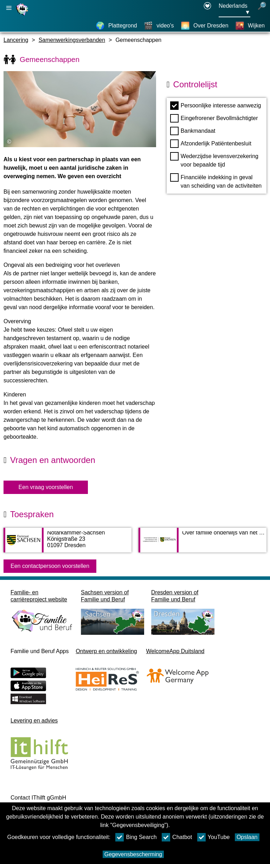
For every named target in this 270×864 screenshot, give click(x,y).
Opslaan (247, 837)
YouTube (213, 837)
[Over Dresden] (204, 25)
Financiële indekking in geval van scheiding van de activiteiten (216, 181)
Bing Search (135, 837)
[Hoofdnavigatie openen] (9, 8)
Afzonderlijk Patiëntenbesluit (210, 143)
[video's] (158, 25)
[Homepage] (23, 15)
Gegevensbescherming (133, 854)
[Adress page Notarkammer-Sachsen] (67, 543)
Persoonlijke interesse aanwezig (215, 105)
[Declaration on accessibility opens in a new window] (207, 9)
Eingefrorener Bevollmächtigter (214, 118)
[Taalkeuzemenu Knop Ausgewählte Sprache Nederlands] (234, 9)
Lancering (16, 40)
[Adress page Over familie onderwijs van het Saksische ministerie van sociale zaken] (202, 543)
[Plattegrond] (116, 25)
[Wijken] (249, 25)
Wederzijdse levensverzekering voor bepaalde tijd (214, 160)
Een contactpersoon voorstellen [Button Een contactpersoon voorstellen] (50, 566)
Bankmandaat (193, 131)
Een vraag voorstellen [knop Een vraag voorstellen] (46, 487)
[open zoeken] (261, 9)
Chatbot (177, 837)
